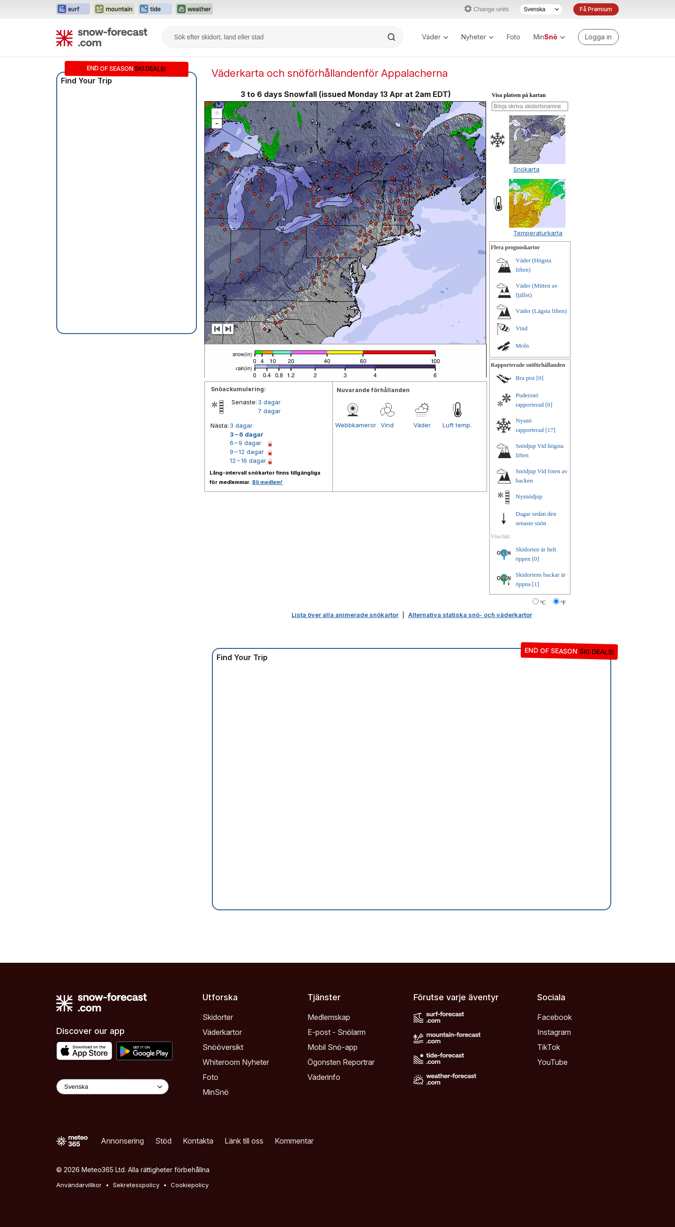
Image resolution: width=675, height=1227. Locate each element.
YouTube (552, 1062)
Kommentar (294, 1140)
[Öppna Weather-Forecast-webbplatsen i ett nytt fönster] (194, 9)
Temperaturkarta (537, 233)
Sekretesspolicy (136, 1185)
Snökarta (526, 169)
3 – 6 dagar (246, 434)
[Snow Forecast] (101, 37)
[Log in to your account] (598, 37)
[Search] (392, 37)
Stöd (163, 1140)
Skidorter (217, 1017)
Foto (513, 37)
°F (563, 602)
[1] (535, 583)
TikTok (548, 1047)
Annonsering (122, 1140)
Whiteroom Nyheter (235, 1062)
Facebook (554, 1017)
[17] (550, 429)
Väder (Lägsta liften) (541, 310)
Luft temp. (457, 425)
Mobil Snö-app (333, 1047)
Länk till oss (244, 1140)
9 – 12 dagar (247, 451)
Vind (387, 425)
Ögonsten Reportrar (341, 1062)
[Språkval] (541, 9)
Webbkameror (352, 425)
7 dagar (269, 411)
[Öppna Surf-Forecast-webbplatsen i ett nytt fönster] (73, 9)
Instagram (554, 1032)
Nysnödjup (529, 496)
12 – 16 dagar (248, 460)
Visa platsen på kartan (519, 95)
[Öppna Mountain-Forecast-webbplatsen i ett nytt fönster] (114, 9)
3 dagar (269, 402)
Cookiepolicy (190, 1185)
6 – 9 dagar (246, 442)
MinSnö (215, 1092)
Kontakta (198, 1140)
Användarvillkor (79, 1185)
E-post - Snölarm (337, 1032)
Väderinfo (324, 1077)
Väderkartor (222, 1032)
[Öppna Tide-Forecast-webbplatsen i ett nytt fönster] (155, 9)
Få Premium (596, 9)
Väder (435, 37)
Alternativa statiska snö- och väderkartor (470, 614)
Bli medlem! (267, 482)
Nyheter (477, 37)
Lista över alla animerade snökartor (345, 614)
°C (543, 602)
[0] (539, 377)
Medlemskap (329, 1017)
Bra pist (525, 377)
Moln (522, 345)
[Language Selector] (112, 1086)
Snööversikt (222, 1047)
